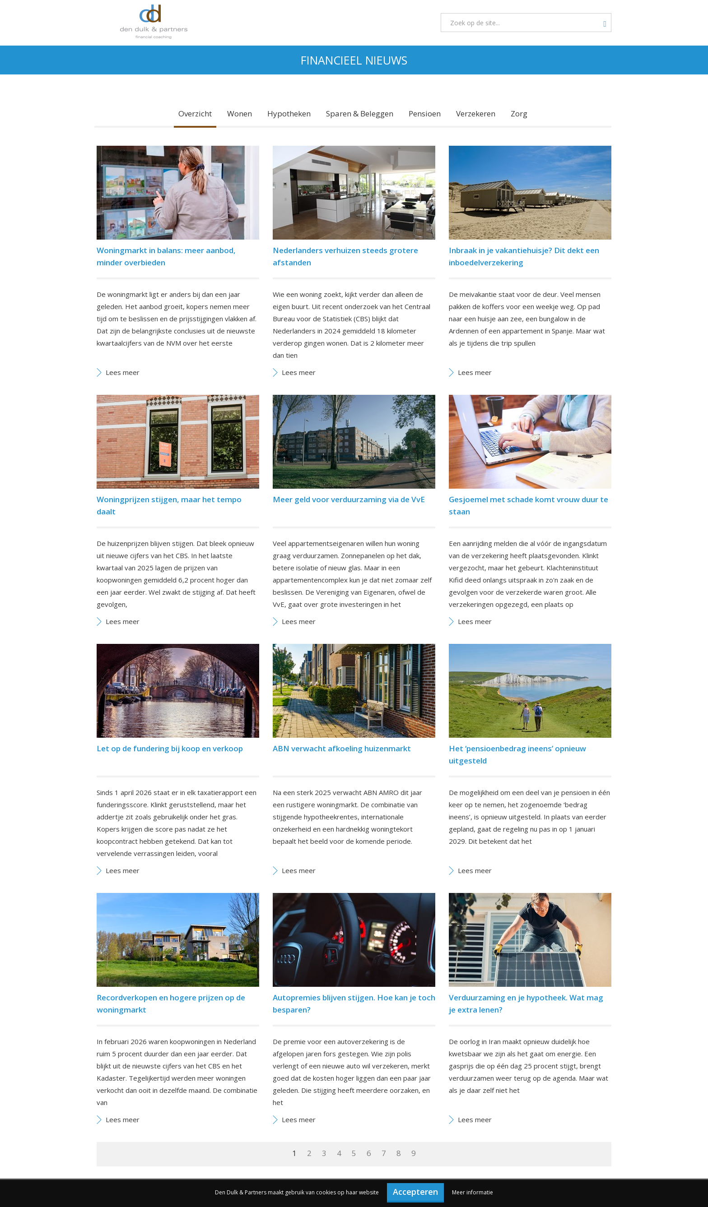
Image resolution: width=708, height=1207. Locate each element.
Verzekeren (475, 113)
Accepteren (415, 1191)
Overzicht (195, 113)
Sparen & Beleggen (359, 113)
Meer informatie (472, 1192)
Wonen (239, 113)
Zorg (519, 113)
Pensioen (425, 113)
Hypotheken (289, 113)
